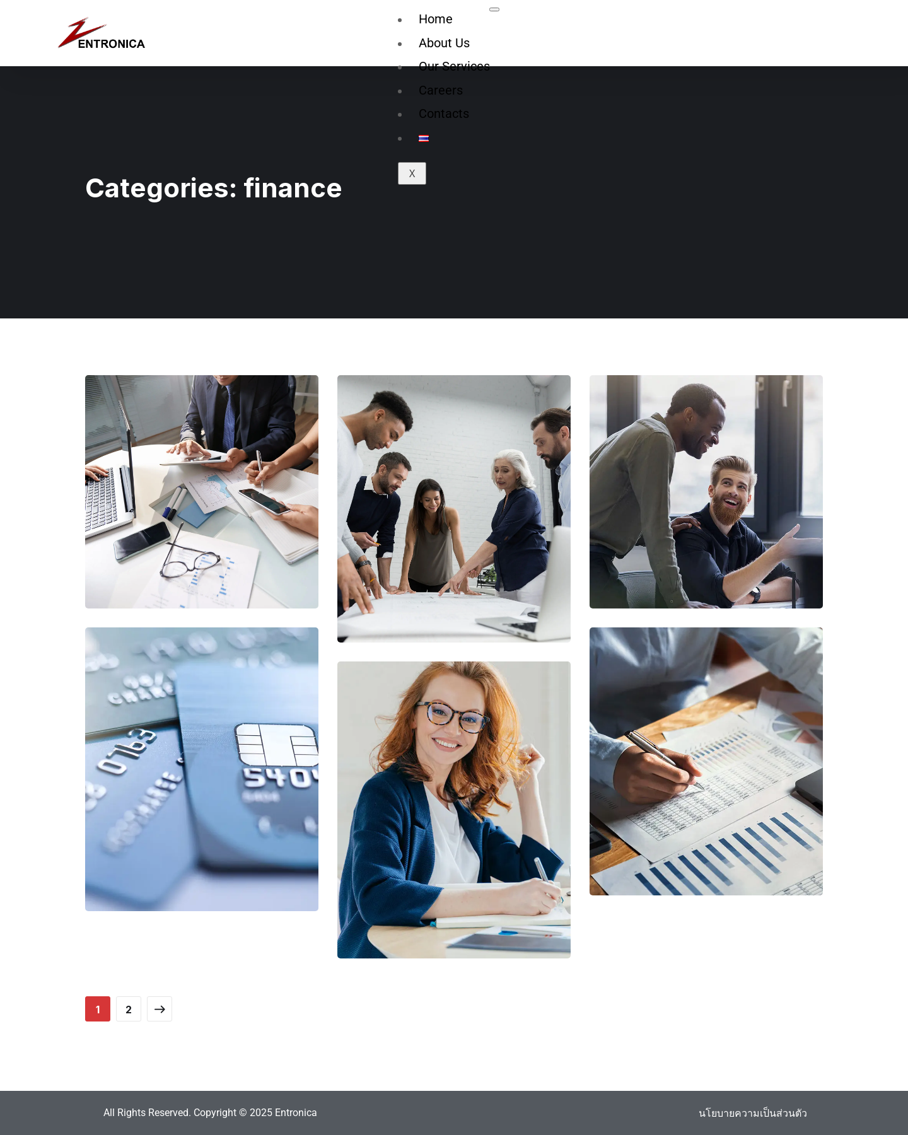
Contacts (444, 113)
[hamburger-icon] (494, 9)
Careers (441, 90)
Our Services (454, 66)
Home (436, 18)
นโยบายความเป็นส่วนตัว (753, 1113)
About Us (444, 42)
